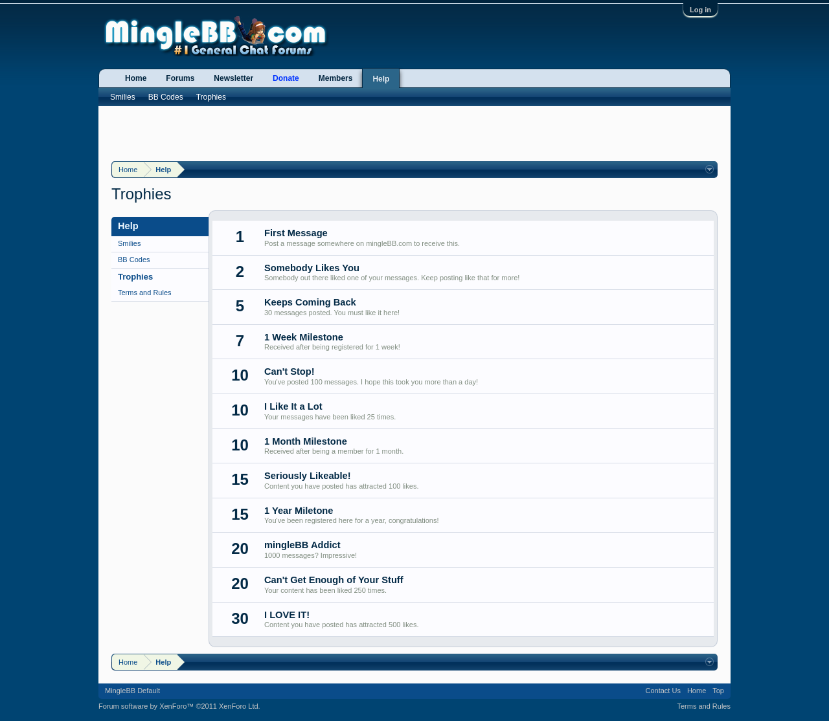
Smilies (129, 243)
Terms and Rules (145, 292)
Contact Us (662, 690)
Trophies (135, 277)
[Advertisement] (414, 132)
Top (718, 690)
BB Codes (134, 259)
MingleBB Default (132, 690)
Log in (700, 10)
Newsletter (233, 78)
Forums (180, 78)
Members (336, 78)
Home (135, 78)
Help (380, 78)
